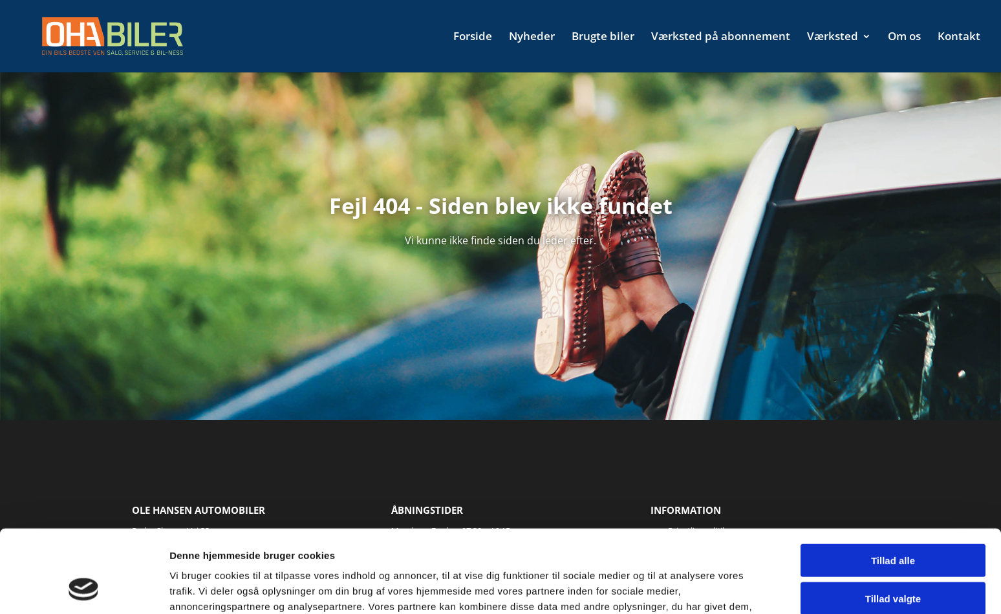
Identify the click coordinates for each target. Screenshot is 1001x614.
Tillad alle (893, 485)
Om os (904, 37)
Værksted (832, 37)
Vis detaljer (672, 588)
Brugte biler (603, 37)
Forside (472, 37)
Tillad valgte (893, 523)
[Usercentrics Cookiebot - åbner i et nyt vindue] (83, 588)
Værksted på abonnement (720, 37)
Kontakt (959, 37)
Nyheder (532, 37)
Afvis (893, 560)
